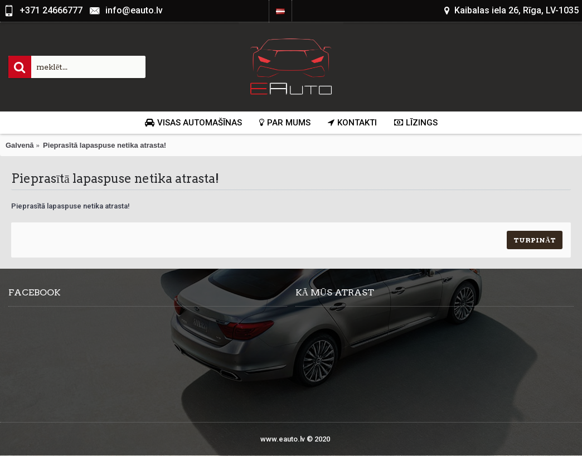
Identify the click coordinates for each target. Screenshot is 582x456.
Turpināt (534, 240)
